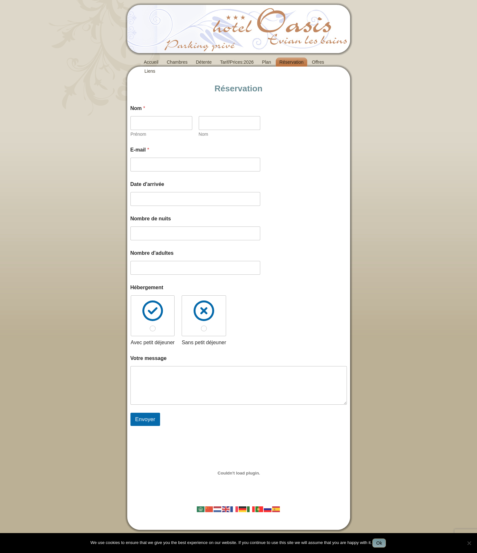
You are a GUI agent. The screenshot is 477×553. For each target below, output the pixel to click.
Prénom (138, 134)
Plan (266, 62)
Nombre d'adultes (152, 253)
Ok (379, 543)
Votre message (148, 358)
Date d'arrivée (147, 184)
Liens (150, 71)
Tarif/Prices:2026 (236, 62)
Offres (318, 62)
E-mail (139, 149)
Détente (204, 62)
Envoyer (145, 419)
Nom (203, 134)
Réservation (292, 62)
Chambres (177, 62)
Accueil (151, 62)
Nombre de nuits (150, 218)
